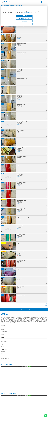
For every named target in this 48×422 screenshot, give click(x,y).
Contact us (3, 361)
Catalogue (2, 339)
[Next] (24, 304)
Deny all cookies (24, 18)
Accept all (24, 15)
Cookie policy (3, 353)
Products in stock (4, 341)
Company (2, 327)
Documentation (3, 332)
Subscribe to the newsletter (24, 24)
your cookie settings (27, 12)
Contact (2, 334)
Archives (2, 360)
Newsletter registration (5, 358)
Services (2, 344)
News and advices (4, 331)
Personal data (3, 356)
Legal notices (3, 351)
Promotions (3, 343)
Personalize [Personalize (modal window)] (24, 21)
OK (41, 1)
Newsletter (3, 329)
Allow (29, 366)
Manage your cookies (4, 354)
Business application (4, 346)
